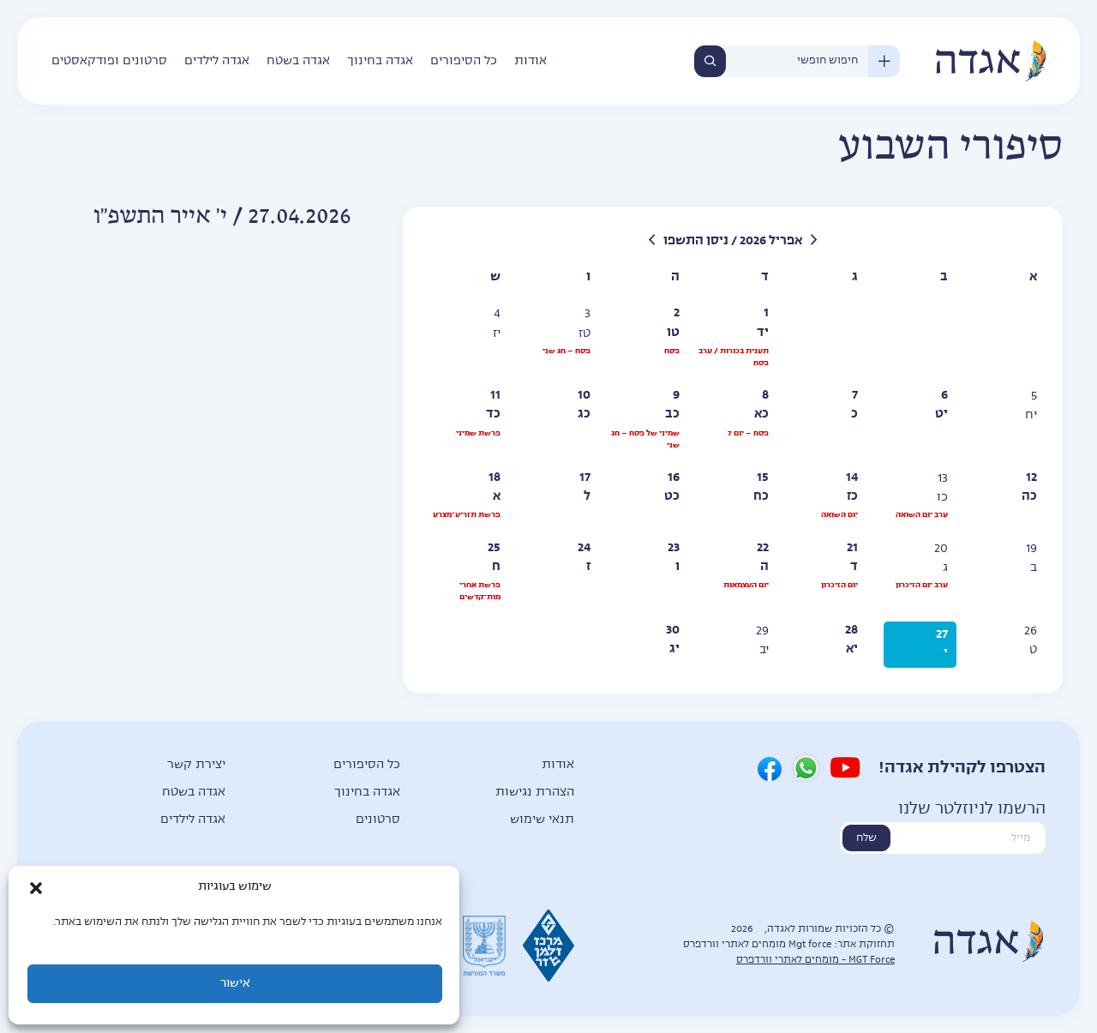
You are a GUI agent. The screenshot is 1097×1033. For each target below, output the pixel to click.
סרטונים (378, 819)
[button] (36, 888)
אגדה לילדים (216, 61)
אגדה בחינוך (380, 61)
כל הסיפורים (463, 61)
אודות (530, 61)
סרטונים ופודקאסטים (109, 61)
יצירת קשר (196, 764)
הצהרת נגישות (534, 792)
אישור (234, 983)
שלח (866, 838)
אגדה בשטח (298, 61)
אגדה (990, 60)
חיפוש (710, 61)
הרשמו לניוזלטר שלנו (972, 809)
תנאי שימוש (542, 819)
